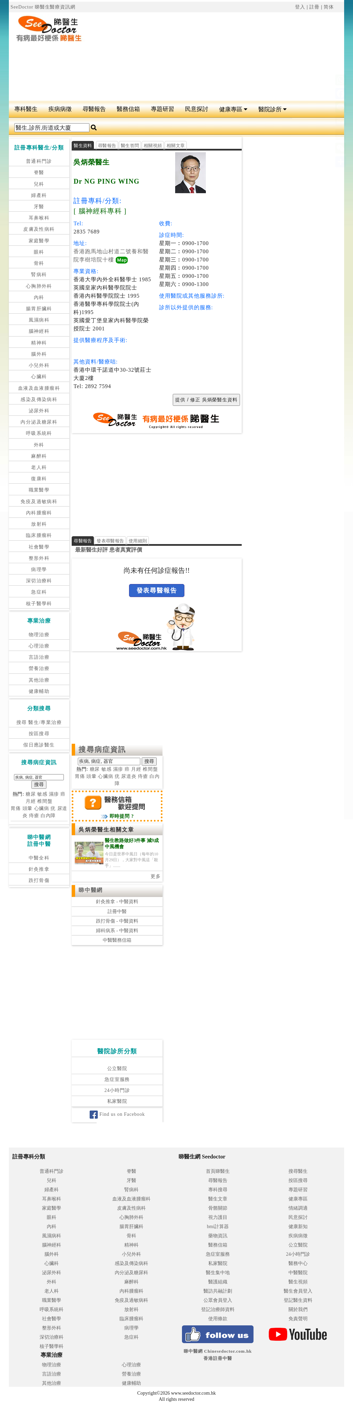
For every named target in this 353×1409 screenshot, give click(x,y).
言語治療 (39, 657)
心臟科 (39, 376)
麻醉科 (39, 456)
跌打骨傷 (39, 880)
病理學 (39, 569)
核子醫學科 (39, 603)
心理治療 (39, 646)
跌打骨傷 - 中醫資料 (117, 921)
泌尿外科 (39, 410)
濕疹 (54, 794)
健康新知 (298, 1226)
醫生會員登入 (298, 1291)
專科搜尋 (217, 1189)
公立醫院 (117, 1068)
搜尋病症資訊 (102, 750)
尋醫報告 (94, 109)
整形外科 (39, 558)
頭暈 (28, 808)
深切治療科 (39, 580)
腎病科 (39, 274)
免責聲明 (298, 1318)
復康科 (39, 478)
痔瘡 (34, 815)
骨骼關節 (217, 1208)
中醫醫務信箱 (117, 940)
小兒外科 (39, 365)
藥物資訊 (217, 1235)
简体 (329, 7)
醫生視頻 (298, 1281)
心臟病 (42, 808)
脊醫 (39, 172)
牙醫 (39, 206)
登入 (300, 7)
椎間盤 (45, 801)
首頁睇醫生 (218, 1171)
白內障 (48, 815)
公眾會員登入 (217, 1300)
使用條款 (217, 1318)
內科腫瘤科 (39, 512)
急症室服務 (117, 1079)
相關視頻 (153, 145)
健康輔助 (39, 691)
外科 (39, 444)
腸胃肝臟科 (39, 308)
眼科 (39, 252)
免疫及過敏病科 (38, 501)
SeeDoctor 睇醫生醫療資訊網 (43, 7)
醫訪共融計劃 (217, 1291)
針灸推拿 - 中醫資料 (117, 902)
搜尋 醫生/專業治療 (39, 722)
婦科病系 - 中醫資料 (117, 931)
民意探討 (196, 109)
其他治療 (39, 680)
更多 (156, 876)
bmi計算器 (218, 1226)
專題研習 (162, 109)
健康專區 (233, 109)
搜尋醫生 (298, 1171)
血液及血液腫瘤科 (39, 388)
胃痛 (16, 808)
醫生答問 (130, 145)
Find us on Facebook (117, 1114)
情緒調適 (298, 1208)
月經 (31, 801)
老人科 (39, 467)
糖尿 (31, 794)
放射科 (39, 524)
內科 (39, 297)
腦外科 (39, 354)
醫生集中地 (218, 1272)
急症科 (39, 592)
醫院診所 (272, 109)
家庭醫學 (39, 240)
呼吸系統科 (39, 433)
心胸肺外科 (39, 286)
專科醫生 (26, 109)
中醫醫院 (298, 1272)
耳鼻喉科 (39, 217)
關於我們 (298, 1309)
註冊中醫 (117, 911)
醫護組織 (217, 1281)
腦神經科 (39, 331)
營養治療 (39, 668)
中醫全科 (39, 857)
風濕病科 (39, 320)
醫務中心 (298, 1263)
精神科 (39, 342)
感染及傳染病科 (38, 399)
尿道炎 (129, 776)
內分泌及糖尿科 (38, 422)
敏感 (42, 794)
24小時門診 (117, 1090)
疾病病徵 (60, 109)
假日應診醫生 (39, 745)
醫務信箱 (128, 109)
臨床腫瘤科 (39, 535)
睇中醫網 (90, 890)
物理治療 (39, 634)
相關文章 (176, 145)
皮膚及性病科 (39, 229)
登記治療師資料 (218, 1309)
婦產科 (39, 195)
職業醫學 (39, 490)
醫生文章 (217, 1198)
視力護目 (217, 1217)
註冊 (314, 7)
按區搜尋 (39, 733)
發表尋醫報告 (110, 540)
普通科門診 (39, 161)
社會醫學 (39, 547)
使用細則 (138, 540)
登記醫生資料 (298, 1300)
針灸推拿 (39, 869)
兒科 (39, 184)
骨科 (39, 263)
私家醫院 (117, 1101)
